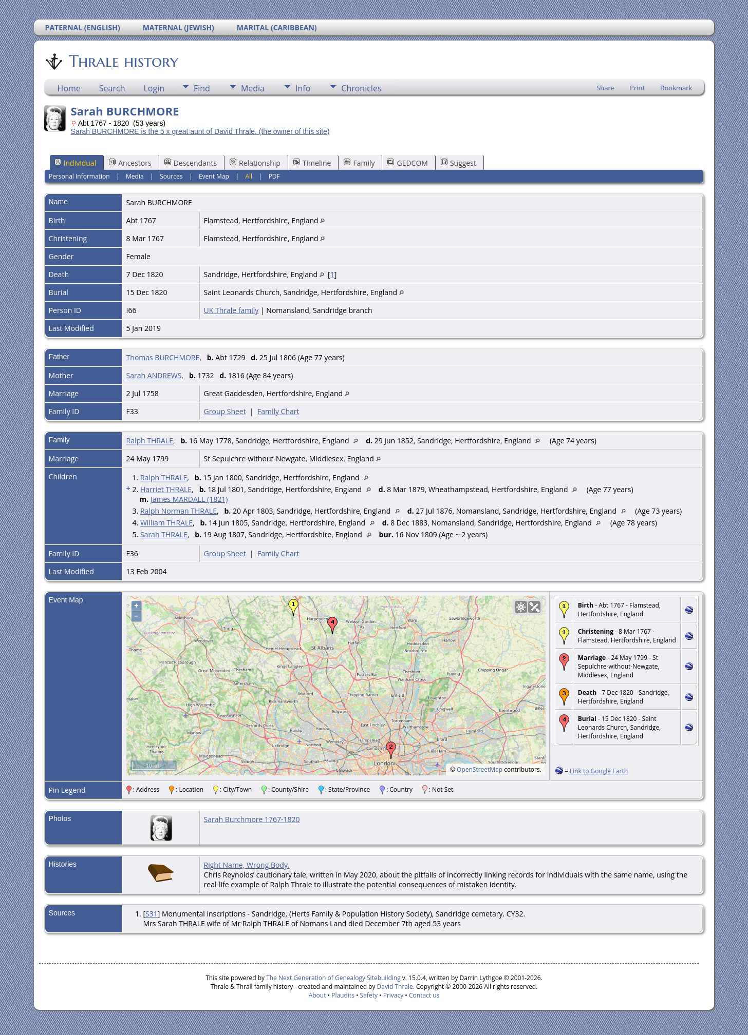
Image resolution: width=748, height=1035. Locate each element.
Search (112, 88)
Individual (75, 163)
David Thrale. (394, 986)
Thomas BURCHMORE (163, 357)
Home (69, 88)
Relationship (255, 163)
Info (302, 88)
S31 (151, 914)
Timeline (312, 163)
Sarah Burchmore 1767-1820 (252, 819)
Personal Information (79, 176)
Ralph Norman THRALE (178, 511)
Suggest (458, 163)
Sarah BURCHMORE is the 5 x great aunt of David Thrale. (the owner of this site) (200, 131)
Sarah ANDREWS (154, 375)
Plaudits (342, 995)
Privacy (393, 995)
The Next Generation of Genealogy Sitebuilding (333, 977)
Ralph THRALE (149, 440)
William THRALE (166, 523)
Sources (171, 176)
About (317, 995)
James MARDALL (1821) (189, 499)
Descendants (190, 163)
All (248, 176)
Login (153, 88)
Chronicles (361, 88)
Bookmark (676, 87)
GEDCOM (407, 163)
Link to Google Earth (599, 771)
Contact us (424, 995)
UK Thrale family (231, 310)
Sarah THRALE (164, 534)
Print (637, 87)
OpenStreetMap (479, 769)
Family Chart (278, 411)
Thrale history (122, 61)
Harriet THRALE (166, 489)
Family (359, 163)
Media (253, 88)
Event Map (214, 176)
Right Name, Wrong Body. (247, 865)
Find (202, 88)
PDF (274, 176)
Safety (369, 995)
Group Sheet (225, 411)
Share (605, 87)
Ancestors (130, 163)
